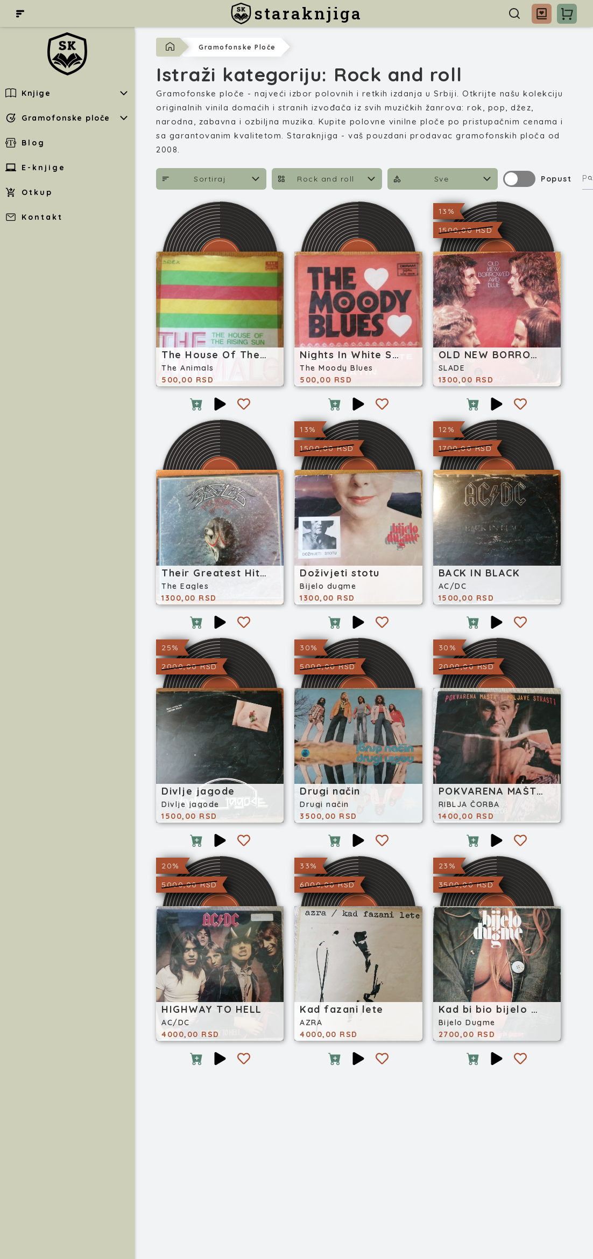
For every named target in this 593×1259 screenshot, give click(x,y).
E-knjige (35, 167)
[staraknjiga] (296, 13)
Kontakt (34, 217)
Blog (25, 142)
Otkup (29, 192)
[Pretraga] (514, 13)
